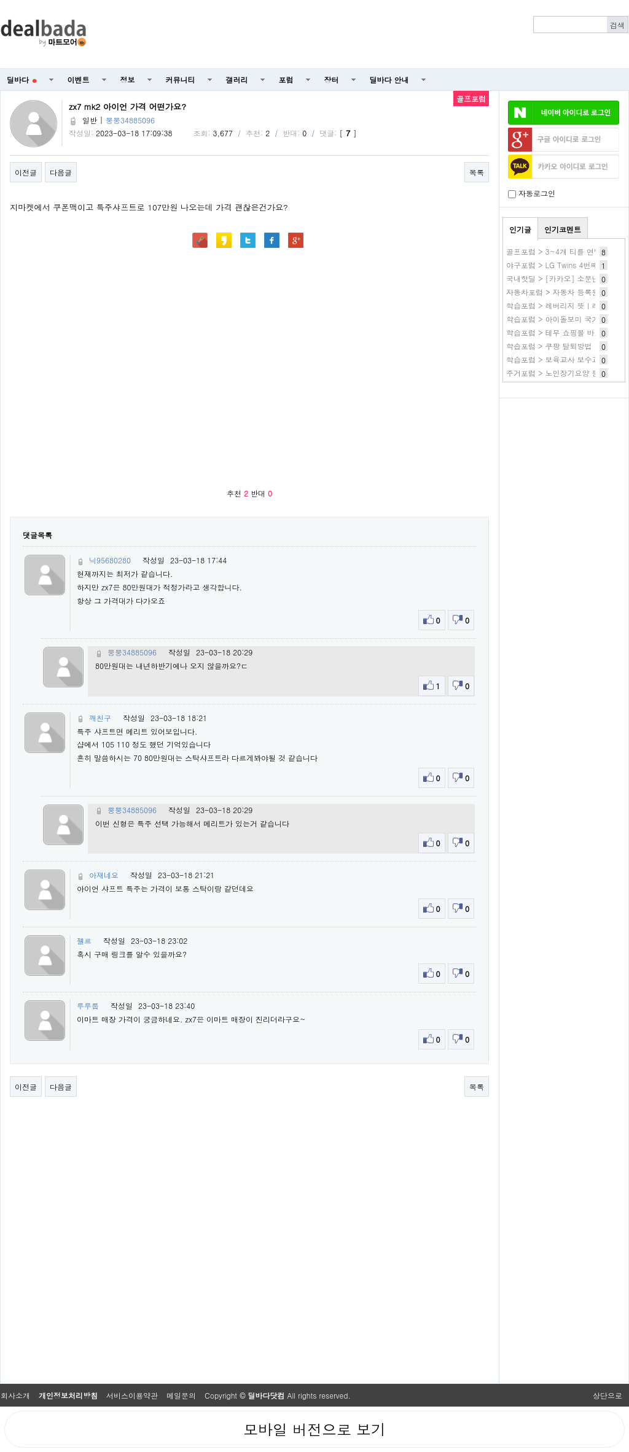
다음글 (61, 172)
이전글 (26, 172)
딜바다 (22, 79)
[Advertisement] (563, 470)
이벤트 (79, 79)
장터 (331, 79)
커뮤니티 (180, 79)
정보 (127, 79)
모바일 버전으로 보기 (314, 1429)
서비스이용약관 (132, 1395)
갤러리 (237, 79)
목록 (476, 172)
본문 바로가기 (0, 0)
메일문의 (181, 1395)
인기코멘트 (562, 229)
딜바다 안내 (389, 79)
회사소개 (15, 1395)
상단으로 (607, 1395)
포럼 (286, 79)
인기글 (520, 229)
